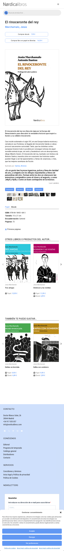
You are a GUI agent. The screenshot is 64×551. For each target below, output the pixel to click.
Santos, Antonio (21, 166)
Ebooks (29, 189)
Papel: (11, 293)
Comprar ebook (26, 34)
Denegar (32, 537)
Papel (7, 207)
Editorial (6, 445)
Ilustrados (39, 189)
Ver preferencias (32, 543)
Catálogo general (9, 451)
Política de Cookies (10, 478)
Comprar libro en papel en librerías (26, 41)
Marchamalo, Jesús (16, 26)
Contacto (6, 458)
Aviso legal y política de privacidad (27, 548)
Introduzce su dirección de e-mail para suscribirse (29, 502)
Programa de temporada (12, 448)
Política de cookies (10, 548)
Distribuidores (8, 454)
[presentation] (3, 264)
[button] (61, 512)
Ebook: (39, 296)
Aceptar (32, 531)
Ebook (13, 207)
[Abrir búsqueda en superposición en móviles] (32, 13)
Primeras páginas (14, 229)
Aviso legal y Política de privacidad (16, 475)
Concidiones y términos (12, 471)
